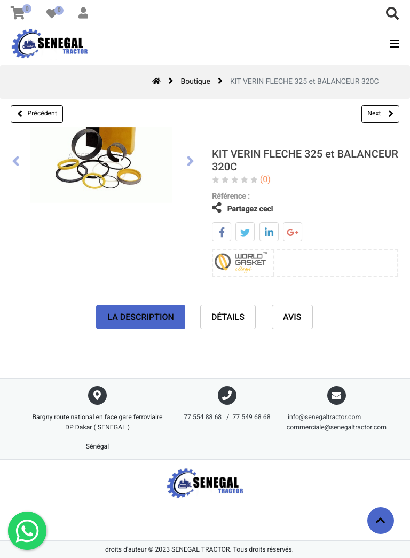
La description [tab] (140, 318)
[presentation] (16, 162)
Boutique (195, 81)
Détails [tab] (228, 318)
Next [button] (380, 113)
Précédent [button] (37, 113)
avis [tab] (292, 318)
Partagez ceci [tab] (234, 208)
